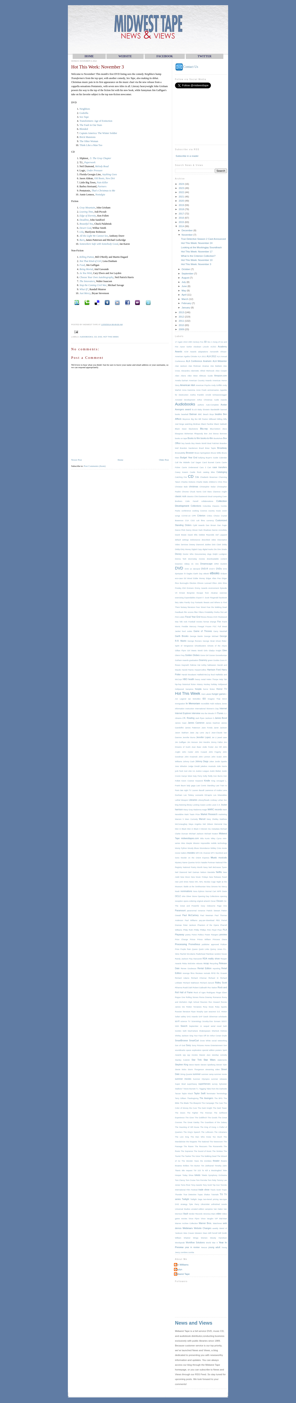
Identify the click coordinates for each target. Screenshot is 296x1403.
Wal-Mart (223, 1219)
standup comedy (219, 1055)
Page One (222, 906)
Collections (196, 506)
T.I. (197, 1089)
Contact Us (186, 66)
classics (190, 496)
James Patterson (192, 728)
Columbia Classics (211, 506)
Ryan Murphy (197, 1012)
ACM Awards (190, 352)
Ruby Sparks (221, 1007)
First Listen (180, 617)
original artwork (203, 901)
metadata (216, 829)
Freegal (201, 626)
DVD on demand (192, 569)
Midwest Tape (182, 1274)
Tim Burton (195, 1166)
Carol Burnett (208, 462)
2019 (182, 205)
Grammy (203, 660)
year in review (192, 1247)
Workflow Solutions (195, 1242)
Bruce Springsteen (202, 453)
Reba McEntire (188, 964)
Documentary (200, 554)
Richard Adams (182, 978)
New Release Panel (218, 877)
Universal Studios (182, 1209)
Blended (84, 129)
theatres (178, 1166)
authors (201, 405)
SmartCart (194, 1040)
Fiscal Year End (192, 617)
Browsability (180, 453)
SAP (201, 1017)
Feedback (179, 612)
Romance (217, 997)
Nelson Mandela (207, 872)
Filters (201, 612)
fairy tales (179, 602)
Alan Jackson (181, 366)
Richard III (213, 978)
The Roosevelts (215, 1146)
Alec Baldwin (216, 366)
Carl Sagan (196, 462)
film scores (188, 612)
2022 (182, 192)
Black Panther (207, 424)
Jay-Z (207, 733)
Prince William (204, 939)
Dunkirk (223, 564)
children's (213, 482)
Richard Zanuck (207, 983)
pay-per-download (206, 920)
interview (196, 713)
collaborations (207, 501)
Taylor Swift (199, 1093)
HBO (185, 679)
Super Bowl (180, 1084)
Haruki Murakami (189, 675)
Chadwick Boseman (209, 477)
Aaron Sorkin (186, 347)
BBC (200, 414)
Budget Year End (188, 457)
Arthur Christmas (204, 400)
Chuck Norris (195, 492)
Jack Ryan (199, 718)
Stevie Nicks (180, 1069)
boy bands (186, 443)
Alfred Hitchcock (207, 371)
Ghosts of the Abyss (217, 646)
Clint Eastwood (200, 496)
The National (203, 1142)
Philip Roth (188, 930)
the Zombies (206, 1161)
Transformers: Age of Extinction (96, 120)
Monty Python (181, 848)
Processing (181, 944)
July (184, 282)
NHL (201, 882)
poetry (188, 935)
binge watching (185, 424)
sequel (206, 1026)
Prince (192, 939)
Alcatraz (205, 366)
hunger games (219, 694)
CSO (193, 521)
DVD (100, 337)
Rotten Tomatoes (194, 1007)
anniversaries (213, 390)
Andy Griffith (216, 385)
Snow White (205, 1041)
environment (213, 588)
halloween (211, 665)
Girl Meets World (195, 651)
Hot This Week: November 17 (197, 251)
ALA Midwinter (220, 361)
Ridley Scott (221, 983)
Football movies (195, 622)
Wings (195, 1238)
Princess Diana (220, 939)
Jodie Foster (208, 747)
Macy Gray (188, 810)
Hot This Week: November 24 (197, 243)
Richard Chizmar (199, 978)
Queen (195, 949)
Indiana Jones (221, 704)
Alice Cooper (221, 371)
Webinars (187, 1228)
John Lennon (204, 757)
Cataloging (221, 472)
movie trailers (181, 853)
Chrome (185, 492)
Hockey (207, 684)
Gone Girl (204, 655)
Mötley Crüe (215, 848)
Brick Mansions (87, 137)
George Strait (209, 641)
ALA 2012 (211, 356)
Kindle (207, 781)
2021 (182, 196)
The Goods (212, 1118)
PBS (218, 920)
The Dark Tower (220, 1108)
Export (199, 598)
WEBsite (125, 56)
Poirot (194, 935)
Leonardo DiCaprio (203, 795)
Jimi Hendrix (204, 742)
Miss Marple (186, 843)
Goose (212, 655)
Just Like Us (189, 771)
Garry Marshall (220, 631)
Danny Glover (192, 530)
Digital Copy (196, 549)
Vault (185, 1214)
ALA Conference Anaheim (199, 361)
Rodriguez (211, 993)
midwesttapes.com (190, 838)
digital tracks (208, 549)
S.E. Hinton (222, 1012)
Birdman (197, 424)
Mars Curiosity (191, 819)
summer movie (220, 1074)
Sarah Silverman (210, 1017)
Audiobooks (86, 337)
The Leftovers (207, 1132)
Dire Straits (222, 549)
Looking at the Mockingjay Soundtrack (201, 247)
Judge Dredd (193, 766)
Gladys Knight (215, 651)
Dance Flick (180, 530)
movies (191, 852)
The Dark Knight (205, 1108)
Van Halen (218, 1209)
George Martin (196, 636)
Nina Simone (212, 887)
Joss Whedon (181, 766)
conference (186, 511)
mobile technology (219, 843)
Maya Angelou (195, 824)
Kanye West (186, 776)
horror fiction (209, 689)
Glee (224, 650)
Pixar (219, 930)
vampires (209, 1209)
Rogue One (180, 997)
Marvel (202, 819)
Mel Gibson (208, 824)
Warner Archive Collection (186, 1223)
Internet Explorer (183, 713)
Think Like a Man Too (91, 145)
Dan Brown (211, 525)
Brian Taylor (210, 448)
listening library (185, 805)
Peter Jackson (189, 925)
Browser (190, 453)
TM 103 (197, 1170)
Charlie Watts (202, 482)
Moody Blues (193, 848)
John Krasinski (191, 757)
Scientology (196, 1021)
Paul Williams (191, 920)
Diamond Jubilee (203, 545)
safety (183, 1017)
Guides (216, 660)
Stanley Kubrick (182, 1060)
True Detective (189, 1195)
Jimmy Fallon (217, 742)
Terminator (211, 1094)
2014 (182, 226)
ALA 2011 (202, 356)
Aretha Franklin (197, 395)
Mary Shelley (213, 819)
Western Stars (201, 1233)
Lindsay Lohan (216, 800)
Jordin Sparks (221, 762)
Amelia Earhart (181, 381)
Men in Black (180, 829)
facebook (223, 598)
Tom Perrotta (201, 1180)
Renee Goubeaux (188, 968)
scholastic (222, 1017)
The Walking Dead (208, 1156)
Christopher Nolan (207, 487)
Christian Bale (181, 487)
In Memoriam (193, 703)
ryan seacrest (210, 1012)
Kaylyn (178, 1269)
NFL (197, 882)
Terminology (221, 1094)
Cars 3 (202, 467)
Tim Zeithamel (207, 1166)
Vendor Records (195, 1214)
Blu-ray (204, 428)
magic (204, 810)
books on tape (181, 438)
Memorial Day (220, 824)
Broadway (222, 448)
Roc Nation (212, 988)
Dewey (192, 545)
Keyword (199, 781)
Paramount (180, 910)
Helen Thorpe (212, 679)
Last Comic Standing (205, 786)
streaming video (212, 1069)
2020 (182, 200)
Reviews (199, 973)
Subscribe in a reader (187, 156)
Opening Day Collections (208, 896)
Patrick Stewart (213, 911)
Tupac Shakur (204, 1195)
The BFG (218, 1098)
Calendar (223, 458)
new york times (181, 882)
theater (216, 1161)
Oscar (213, 901)
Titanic (178, 1170)
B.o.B (194, 410)
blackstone (193, 429)
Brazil (201, 448)
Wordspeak (180, 1243)
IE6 (204, 699)
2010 (182, 325)
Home (120, 460)
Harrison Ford (214, 670)
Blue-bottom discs (218, 429)
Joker (211, 762)
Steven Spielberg (208, 1065)
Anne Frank (201, 390)
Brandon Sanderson (189, 448)
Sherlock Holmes (219, 1031)
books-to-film (207, 438)
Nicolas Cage (210, 882)
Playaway (179, 934)
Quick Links (204, 949)
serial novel (216, 1026)
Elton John (217, 583)
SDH (177, 1026)
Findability (208, 612)
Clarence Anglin (220, 492)
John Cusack (201, 752)
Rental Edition (204, 968)
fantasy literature (188, 607)
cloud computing (215, 496)
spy (184, 1055)
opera (185, 901)
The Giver (189, 1118)
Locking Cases (199, 805)
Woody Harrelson (218, 1238)
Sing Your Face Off (197, 1036)
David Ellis (192, 535)
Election (193, 583)
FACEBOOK (165, 56)
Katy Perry (197, 776)
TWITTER (205, 56)
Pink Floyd (211, 930)
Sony (188, 1045)
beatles (218, 414)
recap (206, 963)
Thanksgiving (192, 1098)
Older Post (164, 460)
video (218, 1214)
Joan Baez (196, 747)
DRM (216, 564)
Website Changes (202, 1228)
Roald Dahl (187, 988)
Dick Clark (216, 545)
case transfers (219, 467)
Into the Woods (207, 713)
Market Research (209, 814)
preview (223, 934)
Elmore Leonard (204, 583)
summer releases (219, 1079)
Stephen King (181, 1065)
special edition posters (212, 1050)
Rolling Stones (192, 997)
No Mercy (222, 887)
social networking (219, 1041)
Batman (193, 414)
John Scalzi (216, 757)
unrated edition (197, 1209)
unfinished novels (219, 1204)
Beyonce (186, 419)
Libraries (193, 800)
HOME (89, 56)
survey (215, 1084)
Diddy (224, 545)
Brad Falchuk (213, 443)
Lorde (208, 805)
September (188, 273)
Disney (178, 554)
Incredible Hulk (207, 704)
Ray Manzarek (195, 959)
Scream (217, 1021)
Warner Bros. (205, 1223)
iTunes (220, 713)
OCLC (178, 896)
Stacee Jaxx (204, 1055)
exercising (179, 598)
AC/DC (213, 347)
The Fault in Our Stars (91, 125)
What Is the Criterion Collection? (198, 255)
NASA (198, 863)
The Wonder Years (190, 1161)
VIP (216, 1219)
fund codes (187, 631)
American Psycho (203, 385)
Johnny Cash (188, 762)
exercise (223, 593)
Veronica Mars (209, 1214)
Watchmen (217, 1223)
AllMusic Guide (206, 376)
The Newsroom (216, 1142)
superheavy (192, 1084)
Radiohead (200, 954)
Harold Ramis (188, 670)
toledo (197, 1175)
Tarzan (178, 1094)
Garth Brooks (181, 636)
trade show (203, 1190)
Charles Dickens (188, 482)
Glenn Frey (180, 655)
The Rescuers (201, 1146)
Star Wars (209, 1059)
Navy (205, 867)
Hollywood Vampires (184, 689)
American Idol (187, 385)
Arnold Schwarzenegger (216, 395)
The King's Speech (191, 1132)
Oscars (219, 901)
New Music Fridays (199, 877)
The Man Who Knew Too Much (206, 1137)
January (186, 307)
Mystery (178, 863)
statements (222, 1060)
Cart (209, 467)
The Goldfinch (201, 1118)
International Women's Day (207, 709)
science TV (185, 1021)
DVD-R (204, 569)
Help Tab (223, 679)
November (187, 234)
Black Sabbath (220, 424)
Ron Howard (214, 1002)
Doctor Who (188, 554)
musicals (222, 858)
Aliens (183, 376)
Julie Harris (222, 766)
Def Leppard (221, 535)
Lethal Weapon (181, 800)
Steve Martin (194, 1065)
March (185, 299)
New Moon (185, 877)
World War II (212, 1243)
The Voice (196, 1156)
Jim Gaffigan (180, 742)
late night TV (185, 790)
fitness (204, 617)
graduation (193, 660)
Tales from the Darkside (217, 1089)
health (191, 679)
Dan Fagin (222, 525)
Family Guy (189, 602)
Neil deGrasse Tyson (217, 867)
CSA (187, 521)
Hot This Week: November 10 (197, 260)
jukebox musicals (208, 766)
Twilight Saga (196, 1199)
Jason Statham (181, 733)
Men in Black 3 (193, 829)
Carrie (217, 462)
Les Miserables (220, 795)
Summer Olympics (201, 1079)
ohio (184, 896)
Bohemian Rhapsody (194, 434)
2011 (182, 320)
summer (197, 1074)
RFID (213, 973)
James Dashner (213, 723)
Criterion (201, 516)
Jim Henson (192, 742)
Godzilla (84, 113)
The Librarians (220, 1132)
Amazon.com (220, 376)
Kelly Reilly (208, 776)
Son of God (180, 1045)
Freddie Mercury (189, 626)
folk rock (183, 622)
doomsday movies (196, 559)
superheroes (204, 1084)
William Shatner (183, 1238)
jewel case (222, 737)
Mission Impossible (201, 843)
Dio (215, 549)
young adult (214, 1247)
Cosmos (203, 511)
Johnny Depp (201, 761)
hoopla (198, 689)
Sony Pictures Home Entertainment (207, 1045)
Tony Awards (196, 1185)
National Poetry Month (192, 867)
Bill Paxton (203, 419)
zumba (191, 1252)
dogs (209, 554)
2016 (182, 217)
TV (221, 1194)
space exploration (194, 1050)
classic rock (180, 496)
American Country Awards (200, 381)
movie (224, 848)
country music (214, 511)
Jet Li (214, 737)
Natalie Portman (208, 863)
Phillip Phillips (200, 930)
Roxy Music (208, 1007)
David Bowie (180, 535)
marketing (222, 814)
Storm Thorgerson (196, 1069)
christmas (193, 487)
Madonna (197, 810)
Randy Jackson (181, 959)
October (186, 269)
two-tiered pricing (211, 1199)
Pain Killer (102, 182)
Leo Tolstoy (188, 795)
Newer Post (76, 460)
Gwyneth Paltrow (188, 665)
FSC (215, 626)
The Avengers (206, 1098)
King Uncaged (217, 781)
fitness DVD (212, 617)
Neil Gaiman (193, 872)
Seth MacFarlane (190, 1031)
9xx (208, 342)
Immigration (180, 704)
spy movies (192, 1055)
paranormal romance (196, 911)
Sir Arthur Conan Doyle (217, 1036)
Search (184, 1026)
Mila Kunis (205, 838)
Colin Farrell (191, 501)
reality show (214, 959)
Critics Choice (213, 516)
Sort (225, 1045)
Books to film (194, 438)
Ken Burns (218, 776)
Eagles (189, 574)
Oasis (224, 891)
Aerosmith (214, 352)
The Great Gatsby (191, 1122)
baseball (184, 414)
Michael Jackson (196, 834)
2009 (182, 329)
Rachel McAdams (188, 954)
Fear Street (201, 607)
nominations (186, 891)
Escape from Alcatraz (207, 593)
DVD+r (212, 569)
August (186, 277)
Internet (223, 708)
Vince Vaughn (207, 1219)
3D (205, 342)
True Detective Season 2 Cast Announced (203, 238)
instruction (189, 709)
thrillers (186, 1166)
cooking (195, 511)
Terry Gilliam (180, 1098)
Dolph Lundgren (220, 554)
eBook (206, 574)
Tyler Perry (194, 1204)
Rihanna (178, 988)
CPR (194, 516)
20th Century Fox (195, 342)
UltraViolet (205, 1204)
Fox (219, 622)
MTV (213, 853)
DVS (225, 569)
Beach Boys (208, 414)
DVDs (219, 569)
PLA (225, 930)
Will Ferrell (212, 1233)
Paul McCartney (190, 915)
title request (187, 1170)
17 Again (179, 342)
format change (209, 622)
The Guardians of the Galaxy (213, 1122)
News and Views (193, 1323)
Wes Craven (188, 1233)
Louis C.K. (216, 805)
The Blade (184, 1103)
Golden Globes (192, 655)
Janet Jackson (220, 728)
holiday (214, 684)
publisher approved (210, 944)
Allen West (192, 376)
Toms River (186, 1185)
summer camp (207, 1074)
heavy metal (200, 679)
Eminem (190, 588)
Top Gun (216, 1185)
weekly (215, 1228)
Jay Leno (200, 733)
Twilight (185, 1199)
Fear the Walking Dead (217, 607)
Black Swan (181, 429)
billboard (212, 419)
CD (95, 337)
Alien (177, 376)
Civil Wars (207, 492)
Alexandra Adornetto (190, 371)
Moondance (205, 848)
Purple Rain (185, 949)
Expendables (190, 598)
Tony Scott (207, 1185)
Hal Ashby (202, 665)
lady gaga (191, 786)
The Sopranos (187, 1151)
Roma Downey (205, 997)
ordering (192, 901)
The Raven (189, 1146)
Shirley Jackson (182, 1036)
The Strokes (217, 1151)
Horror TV (221, 689)
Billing (220, 419)
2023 (182, 188)
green (210, 660)
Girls (206, 651)
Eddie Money (199, 578)
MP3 (197, 853)
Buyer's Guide (212, 458)
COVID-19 (185, 516)
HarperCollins (200, 670)
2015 (182, 222)
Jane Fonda (207, 728)
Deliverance (195, 540)
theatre (224, 1161)
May (184, 290)
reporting (216, 968)
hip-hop (178, 684)
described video (209, 540)
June (184, 286)
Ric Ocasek (222, 973)
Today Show (187, 1175)
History (200, 684)
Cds (197, 477)
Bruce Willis (216, 453)
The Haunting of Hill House (187, 1127)
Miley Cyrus (216, 838)
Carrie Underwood (190, 467)
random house (220, 954)
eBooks (214, 573)
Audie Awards (220, 400)
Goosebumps (221, 655)
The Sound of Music (203, 1151)
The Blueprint (195, 1103)
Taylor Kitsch (187, 1094)
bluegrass (179, 434)
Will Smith (222, 1233)
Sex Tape (84, 117)
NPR (219, 891)
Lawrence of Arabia (213, 790)
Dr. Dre (195, 564)
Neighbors (85, 108)
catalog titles (209, 472)
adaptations (203, 352)
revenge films (188, 973)
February (187, 303)
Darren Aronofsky (219, 530)
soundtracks (180, 1050)
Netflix (219, 872)
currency (210, 521)
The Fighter (192, 1113)
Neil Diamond (181, 872)
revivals (207, 973)
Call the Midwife (182, 462)
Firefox (217, 612)
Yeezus (204, 1247)
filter (196, 612)
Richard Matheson (191, 983)
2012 (182, 316)
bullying (201, 458)
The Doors (180, 1113)
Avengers (179, 409)
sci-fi (177, 1021)
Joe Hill (218, 747)
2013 (182, 312)
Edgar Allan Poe (213, 578)
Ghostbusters (200, 646)
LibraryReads (203, 800)
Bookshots (218, 438)
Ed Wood (188, 578)
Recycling (214, 964)
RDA (205, 959)
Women (204, 1238)
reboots (199, 964)
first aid (223, 612)
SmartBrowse (181, 1040)
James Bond (221, 718)
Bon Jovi (208, 434)
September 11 (195, 1026)
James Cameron (196, 723)
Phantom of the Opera (208, 925)
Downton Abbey (182, 564)
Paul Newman (206, 915)
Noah (177, 891)
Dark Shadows (204, 530)
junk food (179, 771)
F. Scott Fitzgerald (210, 598)
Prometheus (194, 944)
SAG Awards (192, 1017)
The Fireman (206, 1113)
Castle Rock (195, 472)
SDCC (224, 1021)
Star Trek (197, 1060)
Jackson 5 (209, 718)
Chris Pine (222, 482)
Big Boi (194, 419)
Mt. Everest (205, 853)
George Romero (194, 641)
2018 (182, 209)
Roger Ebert (221, 993)
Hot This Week (111, 337)
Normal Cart (210, 891)
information (180, 709)
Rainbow (210, 954)
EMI (184, 588)
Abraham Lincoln (201, 347)
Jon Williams (181, 1264)
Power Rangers (211, 935)
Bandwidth (214, 410)
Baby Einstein (204, 410)
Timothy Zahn (221, 1166)
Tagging (202, 1089)
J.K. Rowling (188, 718)
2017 (182, 213)
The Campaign (208, 1103)
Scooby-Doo (207, 1021)
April (184, 294)
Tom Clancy (180, 1180)
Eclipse (224, 574)
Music (214, 857)
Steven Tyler (221, 1065)
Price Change (181, 939)
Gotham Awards (182, 660)
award (188, 409)
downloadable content (217, 559)
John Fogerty (215, 752)
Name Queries (188, 863)
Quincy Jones (216, 949)
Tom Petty (212, 1180)
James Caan (181, 723)
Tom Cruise (190, 1180)
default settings (182, 540)
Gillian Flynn (180, 651)
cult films (200, 521)
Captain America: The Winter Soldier (98, 133)
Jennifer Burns (189, 737)
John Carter (187, 752)
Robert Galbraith (200, 988)
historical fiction (189, 684)
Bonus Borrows (220, 434)
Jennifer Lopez (203, 737)
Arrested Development (185, 400)
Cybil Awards (199, 525)
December (187, 230)
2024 (182, 184)
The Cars (219, 1103)
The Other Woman (89, 141)
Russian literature (182, 1012)
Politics (201, 935)
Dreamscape (206, 564)
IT (215, 713)
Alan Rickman (194, 366)
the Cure (193, 1108)
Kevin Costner (187, 781)
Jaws (192, 733)
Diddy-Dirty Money (183, 549)
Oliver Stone (191, 896)
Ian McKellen (194, 699)
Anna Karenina (188, 390)
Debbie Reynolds (206, 535)
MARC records (215, 809)
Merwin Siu (206, 829)
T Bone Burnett (189, 1089)
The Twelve (186, 1156)
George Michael (211, 636)
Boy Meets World (199, 443)
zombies (184, 1252)
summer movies (183, 1079)
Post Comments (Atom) (95, 466)
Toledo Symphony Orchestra (214, 1175)
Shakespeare (204, 1031)
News (191, 882)
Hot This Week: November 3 (97, 66)
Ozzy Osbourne (208, 906)
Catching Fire (181, 477)
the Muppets (191, 1142)
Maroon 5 (179, 819)
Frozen (208, 626)
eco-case (179, 578)
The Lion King (182, 1137)
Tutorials (215, 1195)
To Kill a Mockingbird (211, 1170)
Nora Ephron (198, 891)
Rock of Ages (200, 993)
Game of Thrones (202, 631)
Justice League (202, 771)
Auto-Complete (212, 405)
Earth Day (197, 574)
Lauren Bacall (198, 790)
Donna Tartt (180, 559)
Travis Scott (215, 1190)
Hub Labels (206, 694)
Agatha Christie (190, 356)
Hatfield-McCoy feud (206, 675)
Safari (177, 1017)
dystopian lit (180, 574)
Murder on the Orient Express (195, 858)
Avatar (224, 405)
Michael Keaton (211, 834)
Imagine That (214, 699)
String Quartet (186, 1074)
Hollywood (222, 684)
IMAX (224, 699)
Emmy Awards (201, 588)
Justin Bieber (215, 771)
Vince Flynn (194, 1219)
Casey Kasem (181, 472)
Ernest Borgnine (187, 593)
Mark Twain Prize (192, 814)
